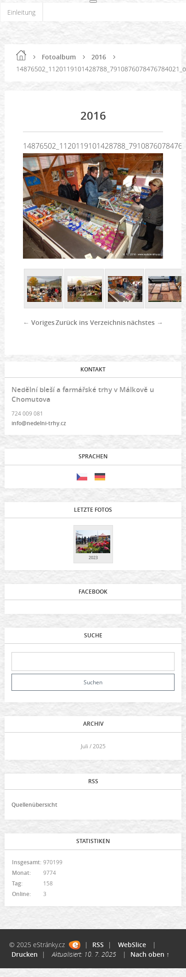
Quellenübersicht (34, 805)
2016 (98, 56)
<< (21, 746)
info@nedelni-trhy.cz (38, 423)
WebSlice (132, 944)
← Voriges (39, 322)
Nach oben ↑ (149, 954)
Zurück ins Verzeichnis (91, 322)
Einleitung (21, 12)
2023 (93, 558)
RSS (98, 944)
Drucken (24, 954)
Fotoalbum (59, 56)
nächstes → (145, 322)
